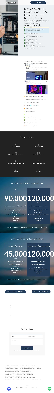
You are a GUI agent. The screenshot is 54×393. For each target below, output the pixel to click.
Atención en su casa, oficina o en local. (32, 30)
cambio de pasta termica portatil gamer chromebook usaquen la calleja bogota (22, 367)
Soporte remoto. (28, 32)
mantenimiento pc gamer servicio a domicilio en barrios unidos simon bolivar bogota (23, 368)
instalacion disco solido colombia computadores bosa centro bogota (20, 377)
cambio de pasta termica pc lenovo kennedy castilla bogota (18, 370)
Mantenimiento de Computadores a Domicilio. (34, 29)
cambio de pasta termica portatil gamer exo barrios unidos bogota (19, 373)
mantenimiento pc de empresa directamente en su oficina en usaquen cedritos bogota (23, 378)
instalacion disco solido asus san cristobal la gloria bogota (18, 371)
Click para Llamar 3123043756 (41, 291)
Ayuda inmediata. (28, 27)
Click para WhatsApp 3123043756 (15, 291)
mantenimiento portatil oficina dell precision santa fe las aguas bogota (20, 365)
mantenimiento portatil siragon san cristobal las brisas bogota (19, 374)
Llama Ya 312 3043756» (38, 2)
